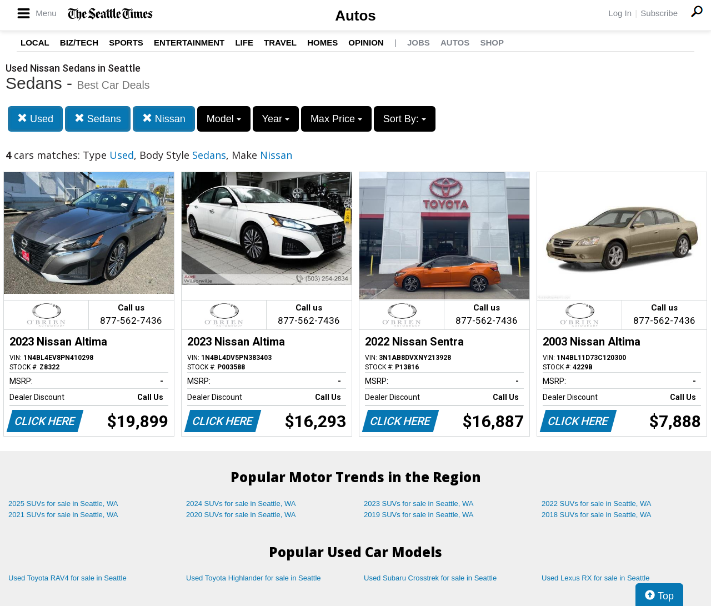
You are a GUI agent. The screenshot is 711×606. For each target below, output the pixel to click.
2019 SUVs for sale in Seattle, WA (419, 514)
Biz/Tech (79, 42)
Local (35, 42)
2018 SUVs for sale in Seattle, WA (597, 514)
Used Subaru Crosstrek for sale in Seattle (430, 578)
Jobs (418, 42)
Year (275, 118)
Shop (492, 42)
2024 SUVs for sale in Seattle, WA (241, 503)
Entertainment (189, 42)
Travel (280, 42)
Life (244, 42)
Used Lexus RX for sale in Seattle (595, 578)
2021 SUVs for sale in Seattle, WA (63, 514)
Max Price (336, 118)
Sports (126, 42)
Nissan (164, 118)
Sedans (97, 118)
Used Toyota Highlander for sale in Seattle (253, 578)
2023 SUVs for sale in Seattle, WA (419, 503)
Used (35, 118)
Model (224, 118)
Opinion (365, 42)
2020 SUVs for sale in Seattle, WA (241, 514)
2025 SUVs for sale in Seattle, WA (63, 503)
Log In (620, 13)
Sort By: (404, 118)
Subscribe (659, 13)
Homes (322, 42)
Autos (355, 15)
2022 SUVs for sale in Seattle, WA (597, 503)
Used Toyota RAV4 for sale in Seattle (67, 578)
